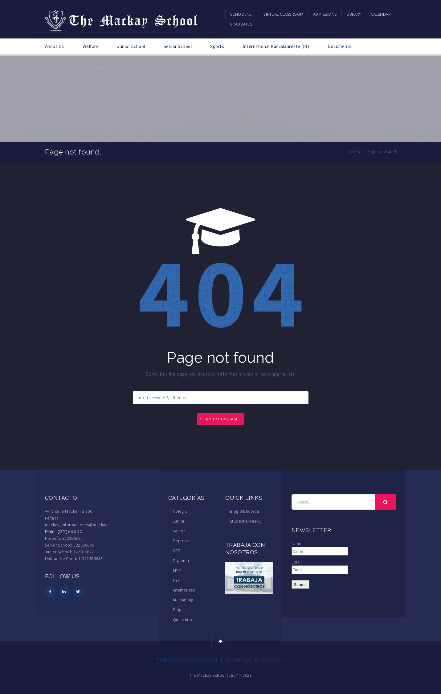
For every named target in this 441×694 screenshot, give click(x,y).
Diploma (181, 560)
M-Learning (183, 600)
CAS (176, 550)
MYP (177, 570)
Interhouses (184, 590)
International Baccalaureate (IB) (276, 46)
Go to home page (222, 419)
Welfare (91, 46)
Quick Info (182, 619)
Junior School (131, 46)
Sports (217, 46)
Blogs (178, 609)
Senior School (178, 46)
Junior (179, 521)
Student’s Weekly (246, 521)
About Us (54, 46)
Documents (340, 46)
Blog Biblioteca (244, 511)
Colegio (180, 511)
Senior (179, 531)
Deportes (181, 541)
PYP (177, 580)
